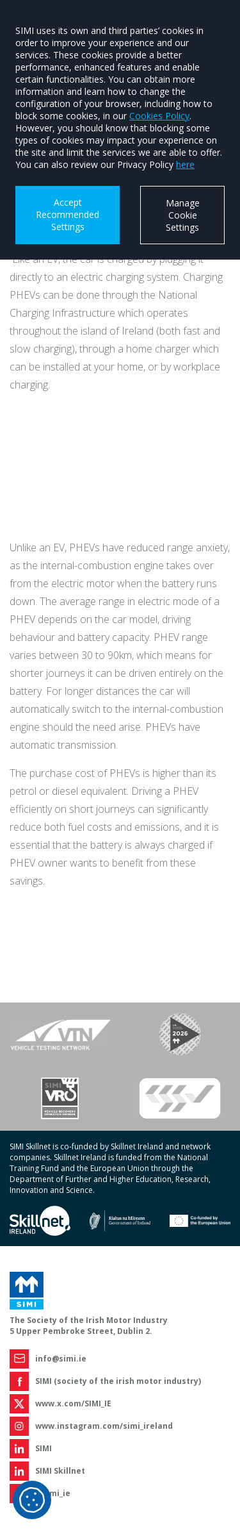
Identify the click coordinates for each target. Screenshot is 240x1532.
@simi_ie (52, 1493)
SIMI (43, 1448)
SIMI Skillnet (60, 1470)
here (185, 164)
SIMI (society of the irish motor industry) (118, 1381)
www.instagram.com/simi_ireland (104, 1425)
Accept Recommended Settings (67, 214)
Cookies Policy (159, 116)
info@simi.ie (60, 1358)
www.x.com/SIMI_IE (73, 1403)
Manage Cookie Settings (183, 215)
